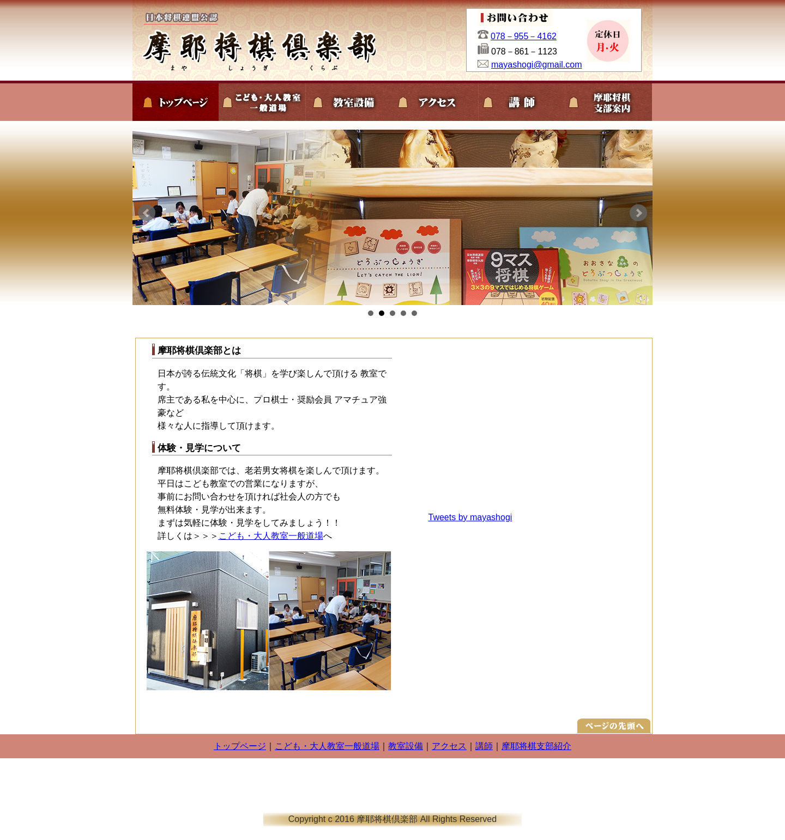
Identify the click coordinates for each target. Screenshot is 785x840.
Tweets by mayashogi (470, 517)
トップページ (240, 746)
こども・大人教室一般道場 (271, 535)
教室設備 (405, 746)
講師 (484, 746)
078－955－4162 (524, 36)
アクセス (449, 746)
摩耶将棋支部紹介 (536, 746)
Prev (146, 213)
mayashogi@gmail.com (536, 64)
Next (638, 213)
